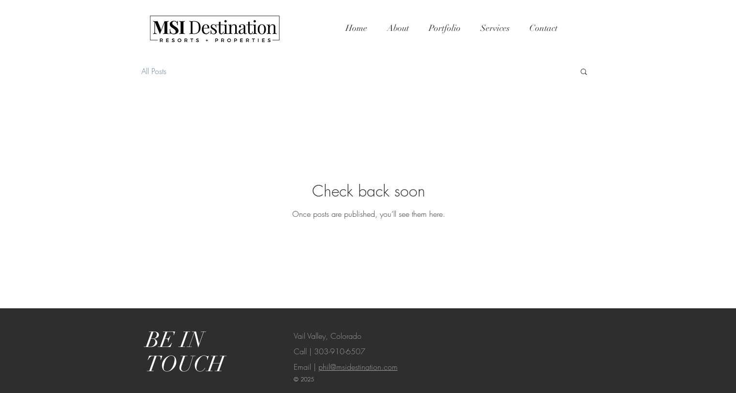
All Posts (153, 71)
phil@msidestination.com (358, 367)
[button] (583, 72)
